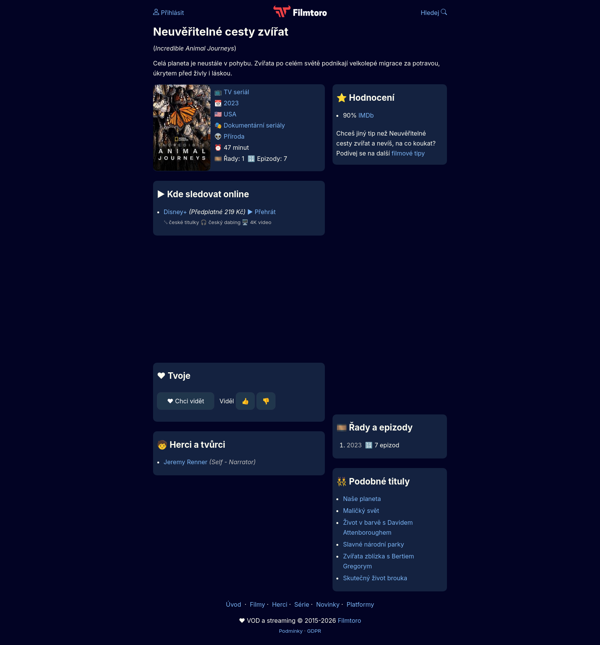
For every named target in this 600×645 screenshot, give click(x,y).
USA (230, 114)
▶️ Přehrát (261, 212)
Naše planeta (362, 499)
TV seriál (236, 92)
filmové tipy (408, 153)
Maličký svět (361, 510)
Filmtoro (349, 620)
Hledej (434, 12)
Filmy (257, 604)
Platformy (360, 604)
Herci (279, 604)
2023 (231, 103)
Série (301, 604)
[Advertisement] (97, 118)
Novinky (327, 604)
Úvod (234, 604)
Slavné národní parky (373, 544)
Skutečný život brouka (375, 578)
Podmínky (291, 631)
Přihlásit (168, 12)
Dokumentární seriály (254, 125)
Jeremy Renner (185, 462)
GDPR (314, 631)
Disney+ (175, 212)
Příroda (234, 136)
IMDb (366, 115)
